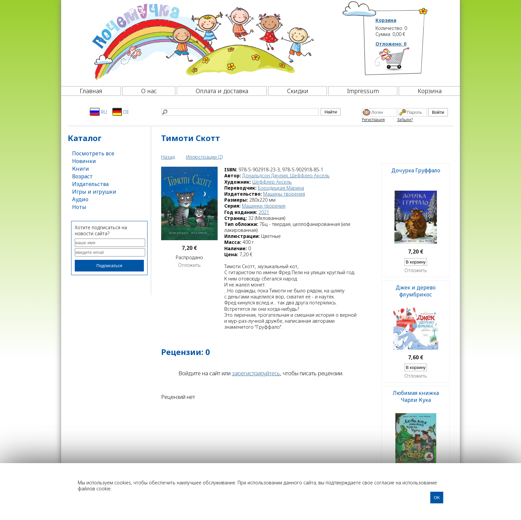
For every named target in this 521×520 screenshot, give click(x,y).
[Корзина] (401, 61)
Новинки (84, 161)
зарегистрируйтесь (256, 373)
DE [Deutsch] (120, 112)
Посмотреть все (93, 153)
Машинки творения (263, 206)
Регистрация (373, 119)
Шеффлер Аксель (272, 182)
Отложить (189, 265)
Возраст (82, 176)
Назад (168, 157)
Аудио (80, 199)
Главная (91, 91)
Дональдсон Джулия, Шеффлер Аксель (286, 175)
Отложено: (390, 44)
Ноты (79, 207)
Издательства (90, 184)
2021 (264, 212)
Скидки (297, 91)
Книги (80, 168)
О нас (149, 91)
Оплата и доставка (222, 91)
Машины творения (284, 194)
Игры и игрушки (94, 191)
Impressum (363, 91)
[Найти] (240, 112)
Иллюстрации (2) (204, 157)
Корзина (385, 20)
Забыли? (405, 119)
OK (437, 497)
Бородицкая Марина (281, 188)
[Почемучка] (202, 41)
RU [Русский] (98, 112)
